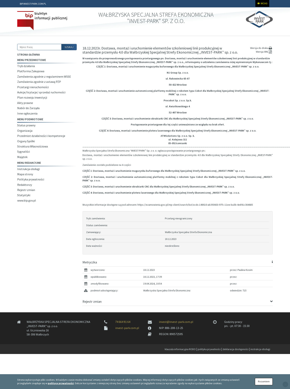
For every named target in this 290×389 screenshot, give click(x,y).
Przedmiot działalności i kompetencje (41, 136)
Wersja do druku (261, 48)
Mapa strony (25, 174)
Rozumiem (264, 381)
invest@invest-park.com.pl (176, 322)
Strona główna (28, 54)
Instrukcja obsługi (28, 169)
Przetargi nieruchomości (33, 87)
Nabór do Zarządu (28, 108)
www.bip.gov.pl (26, 200)
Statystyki (23, 195)
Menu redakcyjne (29, 162)
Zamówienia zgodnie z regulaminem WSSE (44, 76)
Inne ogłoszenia (27, 113)
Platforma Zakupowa (30, 71)
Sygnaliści (23, 151)
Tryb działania (26, 66)
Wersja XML (264, 51)
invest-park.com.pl (127, 328)
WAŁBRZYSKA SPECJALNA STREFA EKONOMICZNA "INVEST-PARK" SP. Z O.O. (155, 18)
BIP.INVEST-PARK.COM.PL (33, 3)
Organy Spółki (26, 141)
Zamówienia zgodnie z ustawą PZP (39, 82)
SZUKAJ (69, 47)
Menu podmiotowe (30, 119)
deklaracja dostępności (235, 349)
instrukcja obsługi (260, 349)
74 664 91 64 (122, 322)
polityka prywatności (209, 349)
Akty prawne (25, 103)
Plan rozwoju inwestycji (32, 97)
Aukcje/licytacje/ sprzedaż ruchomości (41, 92)
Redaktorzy (24, 185)
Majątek (22, 157)
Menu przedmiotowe (31, 60)
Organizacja (24, 130)
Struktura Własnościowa (32, 146)
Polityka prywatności (30, 179)
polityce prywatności (61, 383)
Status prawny (26, 125)
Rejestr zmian (26, 190)
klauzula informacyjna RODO (180, 349)
